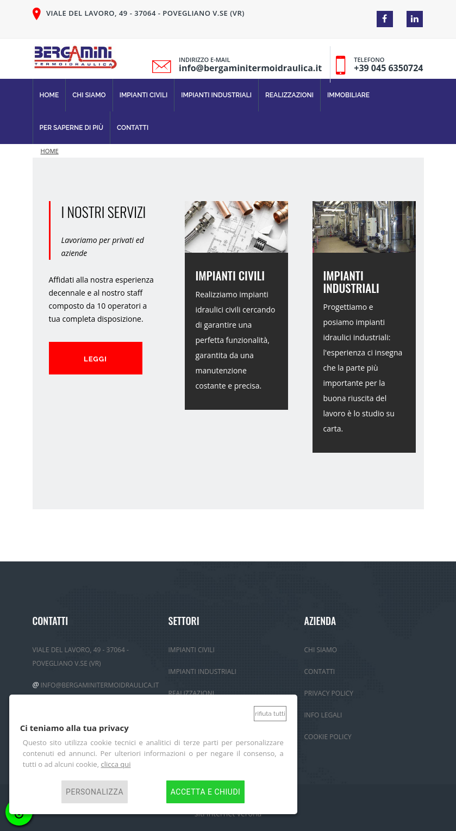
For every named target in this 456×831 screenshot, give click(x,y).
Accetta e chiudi (205, 791)
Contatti (132, 128)
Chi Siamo (89, 95)
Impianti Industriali (216, 95)
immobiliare (348, 95)
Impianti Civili (144, 95)
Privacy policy (329, 693)
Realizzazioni (289, 95)
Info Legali (323, 715)
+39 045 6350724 (388, 68)
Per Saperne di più (72, 128)
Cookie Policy (328, 736)
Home (49, 95)
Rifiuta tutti (270, 713)
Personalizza (94, 791)
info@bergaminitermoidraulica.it (250, 68)
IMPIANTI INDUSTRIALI (351, 281)
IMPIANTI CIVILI (230, 275)
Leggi (95, 359)
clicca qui (115, 764)
